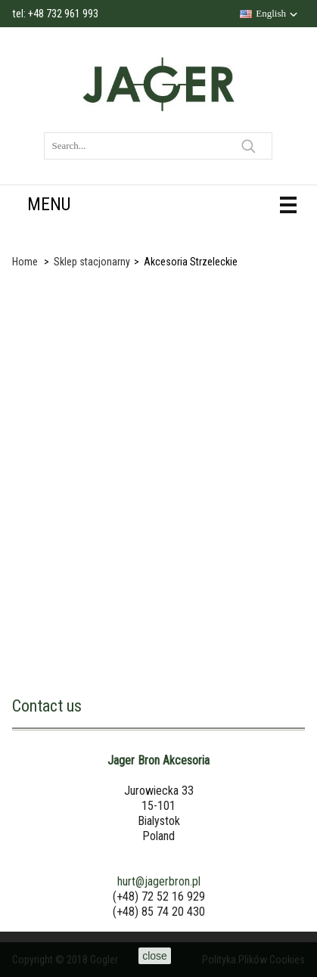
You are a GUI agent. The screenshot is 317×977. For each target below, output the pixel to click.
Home (25, 262)
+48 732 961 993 (63, 13)
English (271, 13)
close (154, 956)
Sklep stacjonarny (92, 262)
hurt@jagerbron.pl (158, 881)
